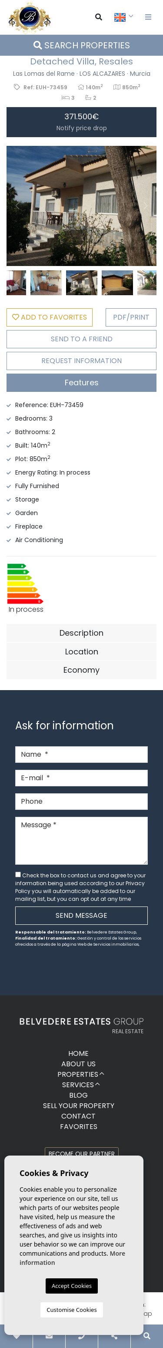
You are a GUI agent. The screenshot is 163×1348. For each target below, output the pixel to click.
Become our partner (82, 1153)
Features (82, 382)
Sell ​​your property (78, 1106)
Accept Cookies (72, 1286)
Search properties (81, 45)
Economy (81, 669)
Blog (78, 1095)
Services (78, 1085)
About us (78, 1064)
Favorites (78, 1127)
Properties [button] (77, 1074)
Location (81, 651)
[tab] (81, 383)
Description (81, 632)
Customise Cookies (71, 1310)
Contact (78, 1116)
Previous (17, 206)
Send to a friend (82, 339)
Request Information (81, 361)
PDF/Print (131, 317)
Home (78, 1053)
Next (145, 206)
